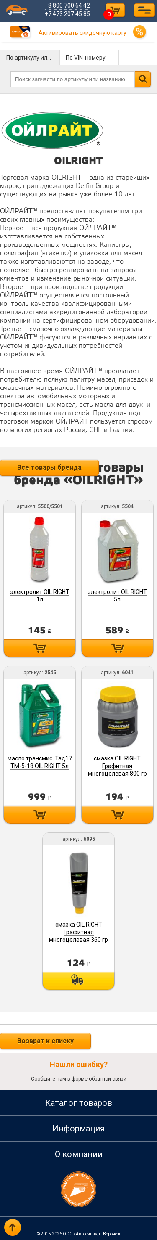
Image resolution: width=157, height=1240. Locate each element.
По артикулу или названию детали (33, 57)
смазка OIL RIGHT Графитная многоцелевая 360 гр (78, 931)
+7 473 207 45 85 (67, 14)
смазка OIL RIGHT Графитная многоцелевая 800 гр (117, 765)
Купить (40, 648)
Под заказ (78, 980)
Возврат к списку (45, 1040)
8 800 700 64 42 (69, 5)
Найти (142, 79)
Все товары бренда (49, 468)
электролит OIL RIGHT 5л (117, 595)
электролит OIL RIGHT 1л (39, 595)
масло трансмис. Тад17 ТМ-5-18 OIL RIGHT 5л (40, 761)
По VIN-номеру (86, 57)
